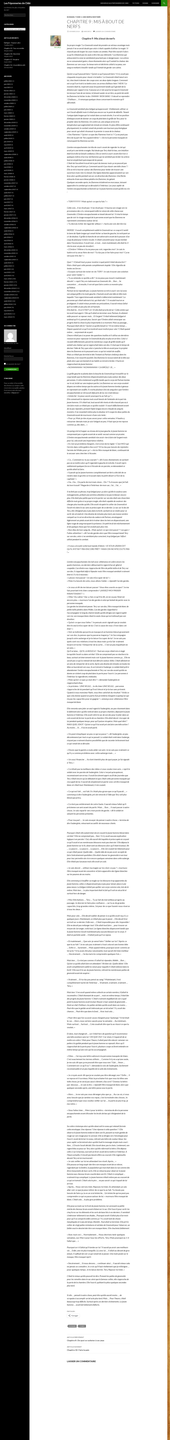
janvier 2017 (8, 215)
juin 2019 (7, 142)
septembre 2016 (10, 228)
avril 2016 (7, 244)
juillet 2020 (8, 106)
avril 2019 (7, 148)
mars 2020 (8, 113)
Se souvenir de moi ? (12, 364)
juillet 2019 (8, 138)
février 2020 (8, 116)
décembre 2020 (9, 97)
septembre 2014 (10, 298)
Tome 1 (82, 1326)
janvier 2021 (8, 94)
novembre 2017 (9, 183)
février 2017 (8, 212)
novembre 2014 (9, 291)
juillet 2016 (8, 234)
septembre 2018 (10, 154)
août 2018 (7, 158)
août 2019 (7, 135)
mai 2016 (7, 240)
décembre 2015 (9, 250)
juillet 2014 (8, 304)
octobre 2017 (9, 186)
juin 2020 (7, 110)
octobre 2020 (9, 103)
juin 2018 (7, 164)
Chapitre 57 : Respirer (11, 59)
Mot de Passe (9, 356)
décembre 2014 (9, 288)
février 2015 (8, 282)
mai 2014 (7, 311)
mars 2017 (8, 209)
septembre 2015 (10, 260)
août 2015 (7, 263)
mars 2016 (8, 247)
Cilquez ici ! (15, 393)
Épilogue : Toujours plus (12, 43)
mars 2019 (8, 151)
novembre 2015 (9, 253)
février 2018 (8, 177)
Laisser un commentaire (105, 31)
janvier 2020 (8, 119)
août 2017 (7, 193)
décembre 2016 (9, 218)
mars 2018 (8, 173)
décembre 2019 (9, 122)
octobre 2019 (9, 129)
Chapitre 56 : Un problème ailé (14, 65)
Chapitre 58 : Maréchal (12, 54)
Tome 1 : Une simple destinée (88, 17)
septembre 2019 (10, 132)
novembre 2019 (9, 126)
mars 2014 (8, 317)
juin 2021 (7, 84)
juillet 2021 (8, 81)
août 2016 (7, 231)
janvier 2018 (8, 180)
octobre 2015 (9, 256)
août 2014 (7, 301)
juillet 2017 (8, 196)
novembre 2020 (9, 100)
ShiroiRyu (87, 31)
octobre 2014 (9, 295)
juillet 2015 (8, 266)
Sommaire (155, 3)
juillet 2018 (8, 161)
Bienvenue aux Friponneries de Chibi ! (115, 3)
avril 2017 (7, 205)
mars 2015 (8, 279)
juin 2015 (7, 269)
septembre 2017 (10, 189)
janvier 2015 (8, 285)
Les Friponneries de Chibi (17, 3)
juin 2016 (7, 237)
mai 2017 (7, 202)
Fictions (136, 3)
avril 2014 (7, 314)
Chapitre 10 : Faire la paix (98, 1348)
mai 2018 (7, 167)
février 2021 (8, 91)
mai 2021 (7, 87)
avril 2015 (7, 275)
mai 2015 (7, 272)
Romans (71, 17)
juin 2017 (7, 199)
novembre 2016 (9, 221)
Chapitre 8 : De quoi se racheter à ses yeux (98, 1339)
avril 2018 (7, 170)
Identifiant (7, 348)
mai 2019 (7, 145)
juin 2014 (7, 307)
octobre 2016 (9, 224)
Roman (145, 3)
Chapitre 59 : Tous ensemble (14, 48)
